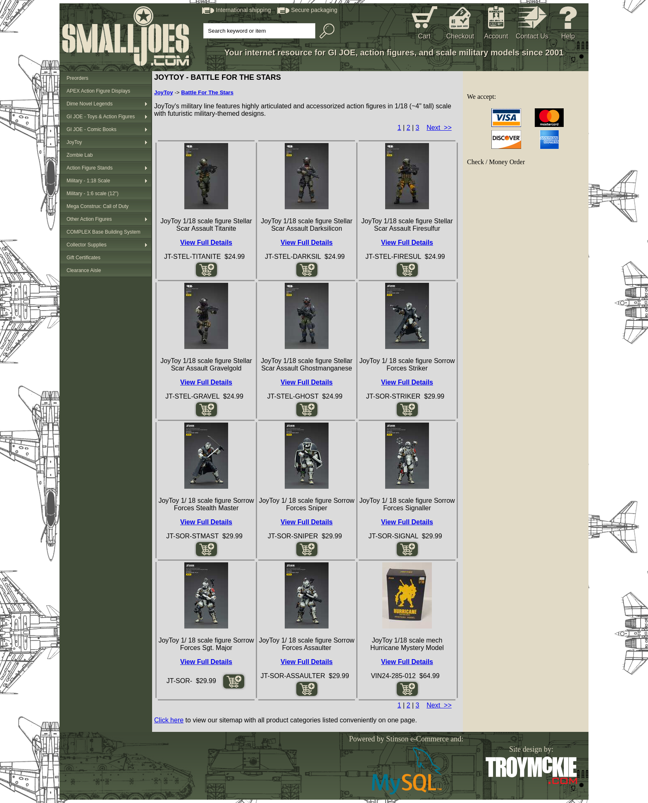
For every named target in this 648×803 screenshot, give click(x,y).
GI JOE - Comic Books (92, 129)
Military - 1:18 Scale (88, 181)
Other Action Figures (89, 219)
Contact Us (532, 36)
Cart (424, 36)
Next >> (438, 127)
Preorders (77, 78)
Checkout (460, 36)
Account (496, 36)
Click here (168, 720)
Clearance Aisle (84, 270)
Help (568, 36)
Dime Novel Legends (89, 104)
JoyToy (74, 142)
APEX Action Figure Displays (98, 91)
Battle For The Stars (207, 92)
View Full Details (206, 242)
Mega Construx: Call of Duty (98, 206)
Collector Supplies (87, 245)
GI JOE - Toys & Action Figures (101, 116)
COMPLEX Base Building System (104, 232)
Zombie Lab (80, 155)
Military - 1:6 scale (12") (93, 193)
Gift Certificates (83, 257)
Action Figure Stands (89, 168)
